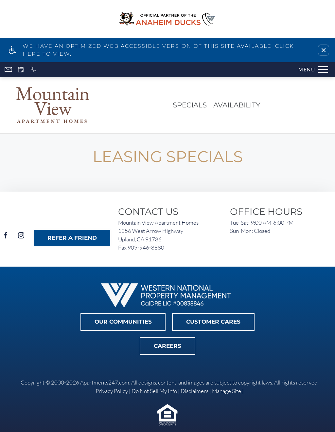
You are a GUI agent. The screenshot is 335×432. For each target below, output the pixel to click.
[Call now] (33, 69)
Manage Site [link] (226, 390)
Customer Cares (213, 321)
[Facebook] (5, 238)
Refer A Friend (72, 238)
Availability (236, 105)
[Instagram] (21, 238)
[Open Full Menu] (313, 69)
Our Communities (123, 321)
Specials (190, 105)
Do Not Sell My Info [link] (154, 390)
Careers (167, 346)
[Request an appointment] (20, 69)
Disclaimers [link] (194, 390)
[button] (323, 50)
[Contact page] (8, 69)
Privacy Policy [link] (112, 390)
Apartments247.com (104, 382)
